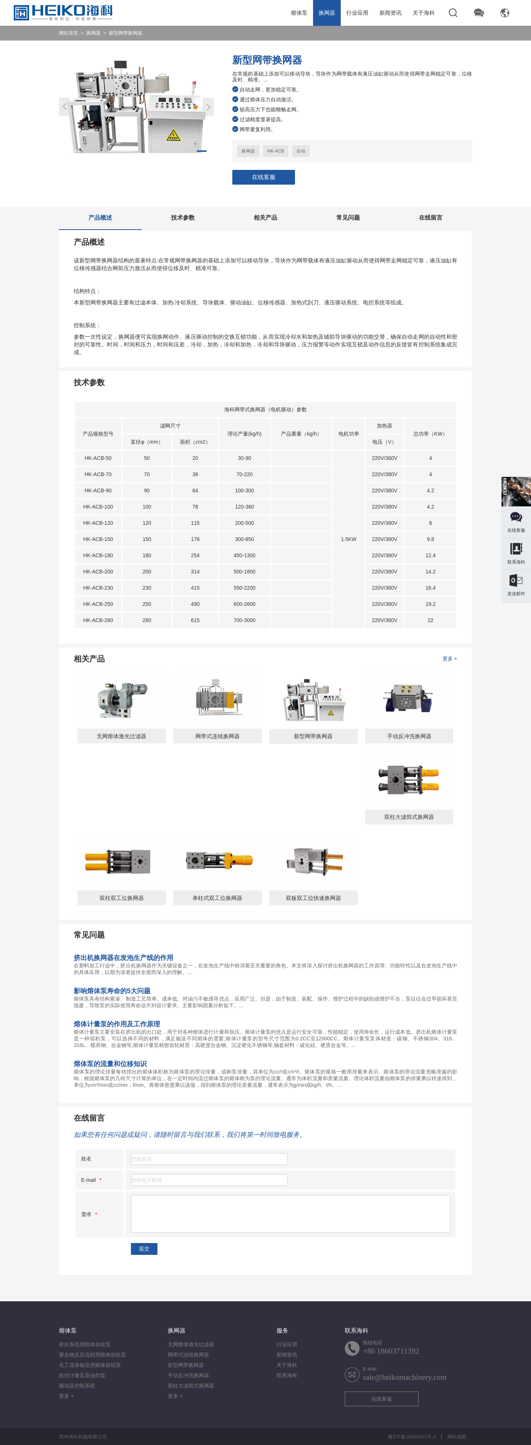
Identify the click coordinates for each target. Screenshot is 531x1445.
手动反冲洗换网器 (188, 1375)
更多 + (449, 659)
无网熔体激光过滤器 (191, 1344)
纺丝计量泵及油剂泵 (82, 1375)
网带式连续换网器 (188, 1355)
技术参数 (183, 217)
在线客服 (263, 177)
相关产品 (265, 217)
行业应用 (357, 13)
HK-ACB (275, 151)
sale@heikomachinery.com (405, 1377)
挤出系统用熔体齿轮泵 (85, 1344)
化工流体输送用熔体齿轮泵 (90, 1365)
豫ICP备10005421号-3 (412, 1436)
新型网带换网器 (186, 1365)
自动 (300, 151)
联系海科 (287, 1375)
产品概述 (100, 217)
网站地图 (456, 1436)
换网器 (327, 13)
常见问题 (348, 217)
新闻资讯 (390, 13)
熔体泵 (299, 13)
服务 (282, 1330)
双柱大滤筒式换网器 (191, 1386)
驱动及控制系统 (77, 1386)
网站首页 (68, 33)
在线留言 (430, 217)
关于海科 (424, 13)
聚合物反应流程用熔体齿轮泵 (92, 1355)
